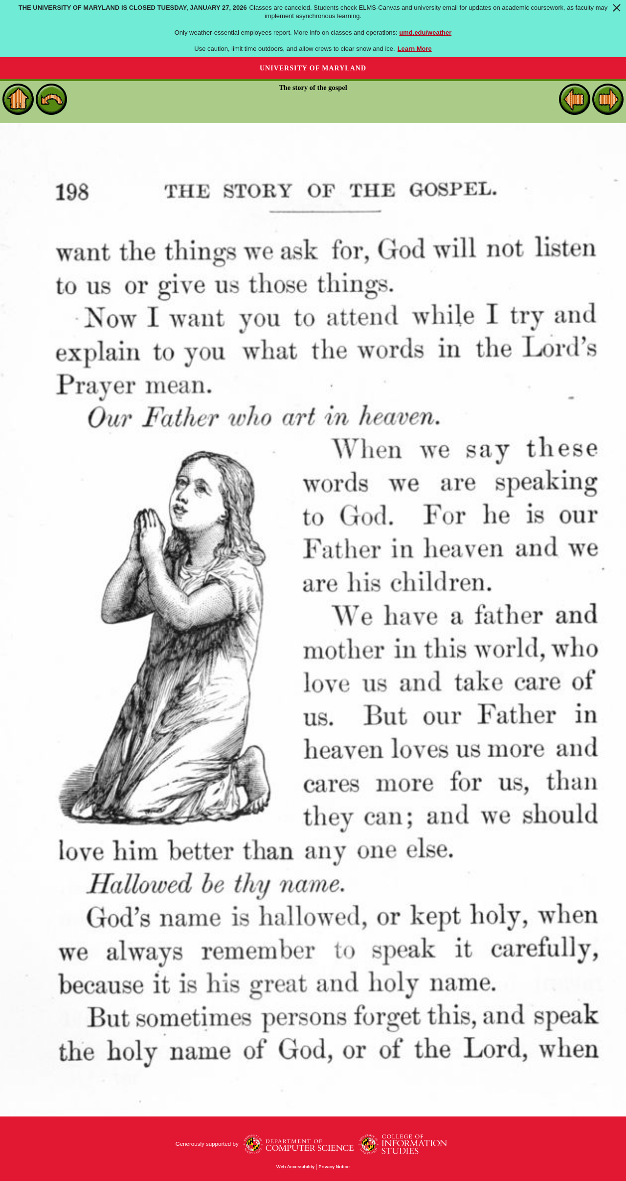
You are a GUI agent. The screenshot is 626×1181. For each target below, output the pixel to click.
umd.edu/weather (425, 32)
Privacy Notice (334, 1166)
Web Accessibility (295, 1166)
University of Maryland (313, 68)
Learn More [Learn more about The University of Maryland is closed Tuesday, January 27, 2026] (415, 48)
